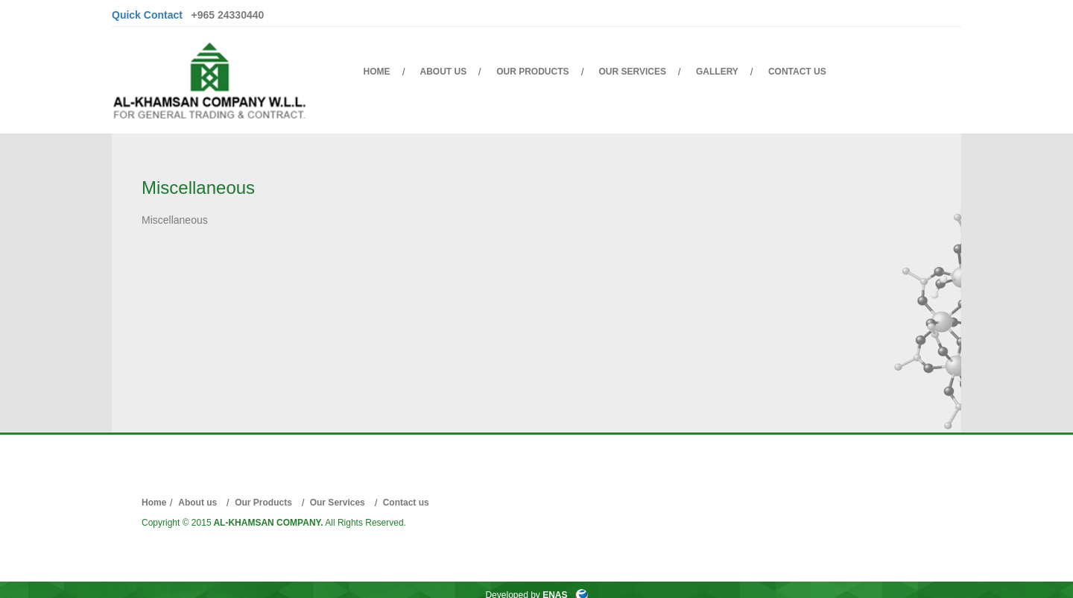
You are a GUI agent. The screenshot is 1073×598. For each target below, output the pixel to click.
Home (377, 71)
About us (443, 71)
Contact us (797, 71)
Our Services (632, 71)
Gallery (717, 71)
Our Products (532, 71)
